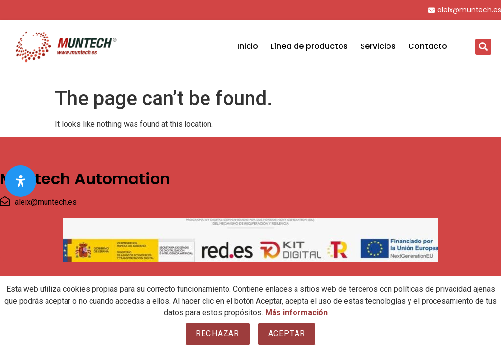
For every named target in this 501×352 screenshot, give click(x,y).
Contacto (427, 46)
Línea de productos (309, 46)
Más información (296, 312)
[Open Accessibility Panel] (20, 181)
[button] (483, 47)
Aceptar (286, 333)
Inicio (247, 46)
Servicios (378, 46)
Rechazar (218, 333)
